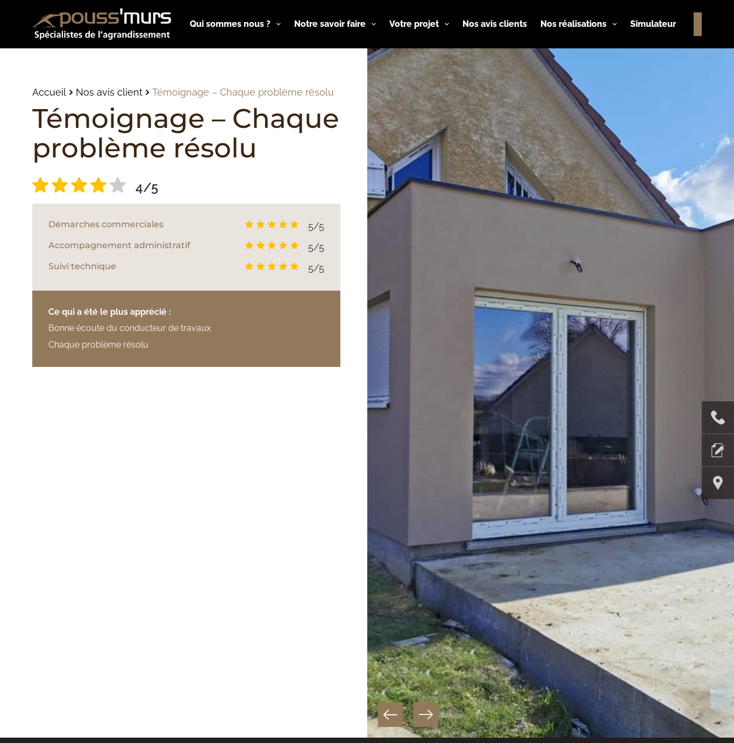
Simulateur (653, 24)
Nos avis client (109, 92)
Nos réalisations (580, 24)
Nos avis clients (494, 24)
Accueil (49, 92)
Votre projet (421, 24)
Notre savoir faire (337, 24)
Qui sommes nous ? (237, 24)
